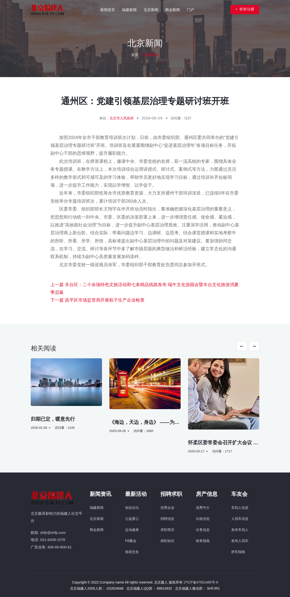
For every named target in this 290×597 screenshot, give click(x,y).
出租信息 (203, 519)
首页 (134, 55)
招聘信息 (167, 519)
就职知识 (167, 541)
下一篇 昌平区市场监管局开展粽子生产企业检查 (97, 300)
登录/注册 (244, 9)
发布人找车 (239, 541)
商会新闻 (96, 530)
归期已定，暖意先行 (53, 419)
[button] (242, 346)
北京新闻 (96, 519)
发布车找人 (239, 530)
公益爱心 (132, 519)
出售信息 (203, 530)
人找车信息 (239, 519)
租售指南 (203, 541)
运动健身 (132, 530)
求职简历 (167, 530)
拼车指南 (238, 552)
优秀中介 (203, 508)
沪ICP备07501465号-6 (201, 582)
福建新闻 (96, 508)
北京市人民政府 (122, 118)
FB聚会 (130, 541)
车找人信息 (239, 508)
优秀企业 (167, 508)
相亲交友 (132, 552)
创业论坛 (132, 508)
